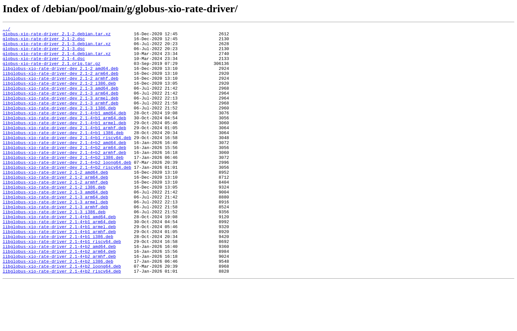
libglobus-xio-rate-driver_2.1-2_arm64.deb (55, 208)
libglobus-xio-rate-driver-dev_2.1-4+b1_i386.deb (63, 154)
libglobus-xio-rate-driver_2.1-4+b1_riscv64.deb (62, 285)
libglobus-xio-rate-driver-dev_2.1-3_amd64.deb (60, 101)
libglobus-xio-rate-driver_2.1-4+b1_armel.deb (59, 267)
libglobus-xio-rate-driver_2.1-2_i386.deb (54, 220)
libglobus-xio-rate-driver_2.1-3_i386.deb (54, 249)
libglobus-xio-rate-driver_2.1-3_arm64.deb (55, 231)
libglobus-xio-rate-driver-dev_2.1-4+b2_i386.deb (63, 184)
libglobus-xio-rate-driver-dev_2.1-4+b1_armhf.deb (64, 148)
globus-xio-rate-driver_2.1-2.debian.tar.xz (57, 36)
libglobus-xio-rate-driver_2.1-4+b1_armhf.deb (59, 273)
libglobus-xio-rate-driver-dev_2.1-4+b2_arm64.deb (64, 172)
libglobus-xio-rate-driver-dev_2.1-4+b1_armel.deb (64, 142)
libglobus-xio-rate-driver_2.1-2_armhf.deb (55, 214)
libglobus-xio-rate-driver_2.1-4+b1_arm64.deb (59, 261)
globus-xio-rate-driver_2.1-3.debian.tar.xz (57, 47)
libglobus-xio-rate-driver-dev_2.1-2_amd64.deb (60, 77)
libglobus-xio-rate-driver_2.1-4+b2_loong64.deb (62, 314)
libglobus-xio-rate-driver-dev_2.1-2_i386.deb (59, 95)
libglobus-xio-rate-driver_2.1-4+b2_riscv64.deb (62, 320)
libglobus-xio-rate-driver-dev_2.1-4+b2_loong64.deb (67, 190)
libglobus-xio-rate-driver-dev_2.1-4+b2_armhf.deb (64, 178)
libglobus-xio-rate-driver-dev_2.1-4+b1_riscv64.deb (67, 160)
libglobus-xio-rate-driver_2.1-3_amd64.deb (55, 225)
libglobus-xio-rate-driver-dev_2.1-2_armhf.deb (60, 89)
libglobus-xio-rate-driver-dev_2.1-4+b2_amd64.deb (64, 166)
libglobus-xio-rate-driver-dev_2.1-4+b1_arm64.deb (64, 136)
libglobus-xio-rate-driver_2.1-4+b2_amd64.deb (59, 291)
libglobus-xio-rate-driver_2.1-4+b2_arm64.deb (59, 297)
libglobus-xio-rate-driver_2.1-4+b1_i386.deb (58, 279)
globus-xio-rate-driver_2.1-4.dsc (44, 65)
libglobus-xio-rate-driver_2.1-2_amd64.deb (55, 202)
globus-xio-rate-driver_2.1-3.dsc (44, 53)
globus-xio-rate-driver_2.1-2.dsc (44, 42)
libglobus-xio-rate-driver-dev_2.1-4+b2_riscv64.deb (67, 196)
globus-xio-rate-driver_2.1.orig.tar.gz (51, 71)
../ (6, 30)
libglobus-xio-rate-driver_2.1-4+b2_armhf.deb (59, 303)
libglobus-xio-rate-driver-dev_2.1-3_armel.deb (60, 113)
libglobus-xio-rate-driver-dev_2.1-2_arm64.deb (60, 83)
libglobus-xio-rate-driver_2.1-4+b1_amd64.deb (59, 255)
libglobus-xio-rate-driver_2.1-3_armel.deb (55, 237)
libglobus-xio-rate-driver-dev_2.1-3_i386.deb (59, 125)
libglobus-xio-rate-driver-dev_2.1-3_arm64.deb (60, 107)
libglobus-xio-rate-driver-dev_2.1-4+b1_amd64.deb (64, 131)
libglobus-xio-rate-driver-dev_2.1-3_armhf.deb (60, 119)
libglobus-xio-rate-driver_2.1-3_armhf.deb (55, 243)
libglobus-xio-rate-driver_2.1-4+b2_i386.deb (58, 309)
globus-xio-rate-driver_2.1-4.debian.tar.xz (57, 59)
